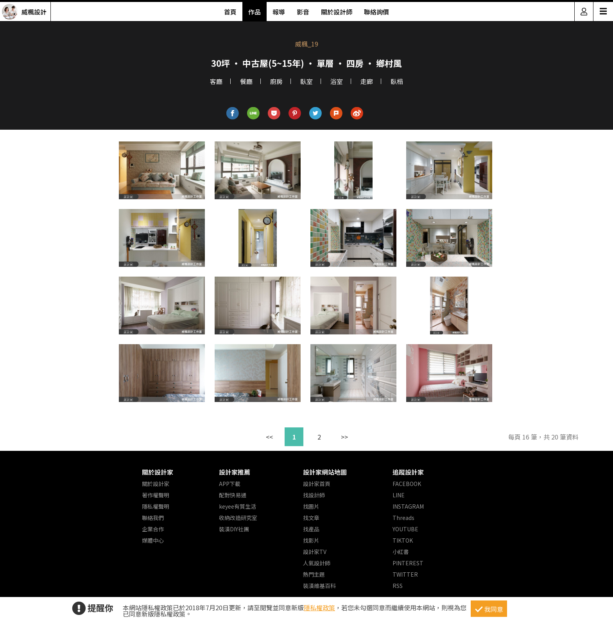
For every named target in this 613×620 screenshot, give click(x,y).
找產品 (311, 529)
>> (344, 436)
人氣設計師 (316, 563)
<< (269, 436)
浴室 (336, 81)
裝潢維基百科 (319, 586)
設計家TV (314, 552)
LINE (399, 495)
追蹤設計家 (408, 472)
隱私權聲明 (155, 506)
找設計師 (314, 495)
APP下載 (229, 484)
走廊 (366, 81)
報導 (278, 11)
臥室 (306, 81)
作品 (254, 11)
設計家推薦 (234, 472)
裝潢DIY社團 (234, 529)
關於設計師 (336, 11)
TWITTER (405, 574)
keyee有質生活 (237, 506)
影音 (303, 11)
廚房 (276, 81)
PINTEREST (408, 563)
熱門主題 (314, 574)
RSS (398, 586)
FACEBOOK (407, 484)
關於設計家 (157, 472)
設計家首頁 (316, 484)
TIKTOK (403, 540)
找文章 (311, 518)
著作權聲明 (155, 495)
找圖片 (311, 506)
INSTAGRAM (408, 506)
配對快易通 (232, 495)
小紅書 (401, 552)
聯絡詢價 (376, 11)
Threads (403, 518)
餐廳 (246, 81)
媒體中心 (153, 540)
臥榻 (397, 81)
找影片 (311, 540)
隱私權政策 (319, 607)
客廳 (216, 81)
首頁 (230, 11)
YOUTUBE (405, 529)
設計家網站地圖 (325, 472)
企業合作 (153, 529)
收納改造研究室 (238, 518)
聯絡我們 (153, 518)
